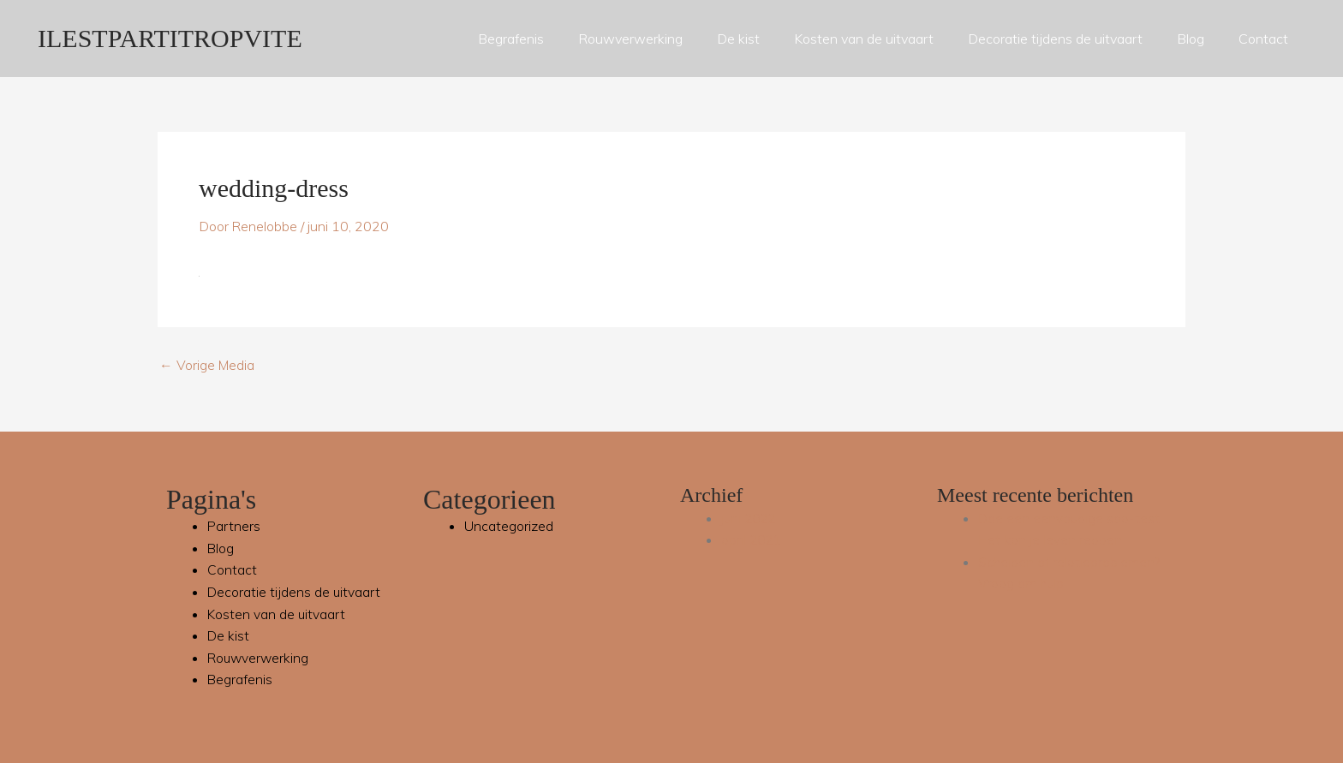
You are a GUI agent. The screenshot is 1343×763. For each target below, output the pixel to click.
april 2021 (752, 539)
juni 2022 (750, 518)
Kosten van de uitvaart (864, 38)
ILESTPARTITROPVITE (170, 38)
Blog (1190, 38)
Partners (234, 525)
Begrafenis (511, 38)
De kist (738, 38)
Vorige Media (207, 365)
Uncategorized (508, 525)
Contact (1263, 38)
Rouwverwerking (630, 38)
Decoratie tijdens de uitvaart (1055, 38)
